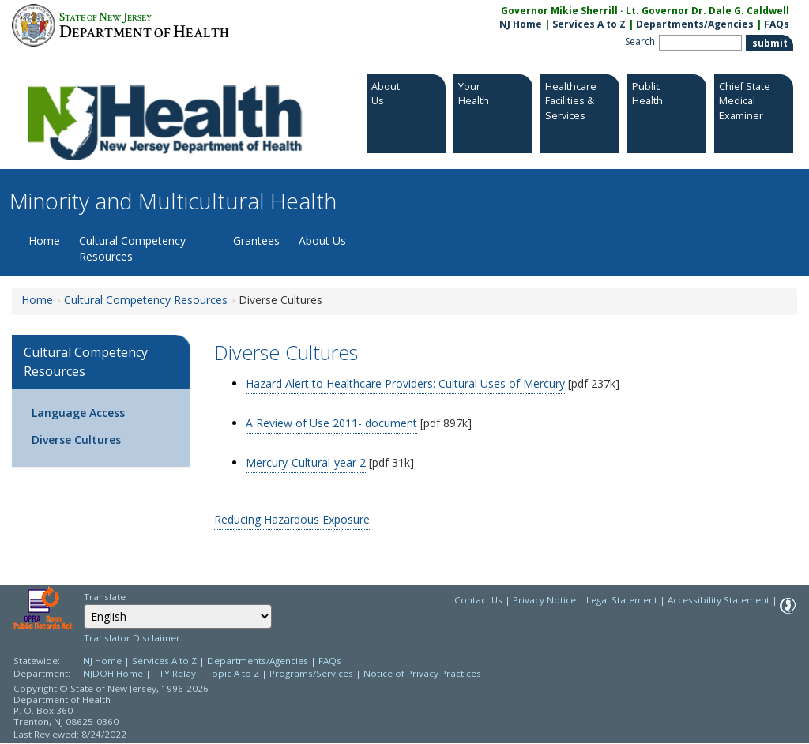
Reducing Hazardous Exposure (292, 519)
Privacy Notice (544, 600)
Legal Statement (621, 600)
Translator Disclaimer (132, 638)
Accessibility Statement (718, 600)
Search (640, 41)
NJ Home (520, 24)
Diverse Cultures (76, 439)
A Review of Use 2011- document (331, 422)
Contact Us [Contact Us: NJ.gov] (478, 600)
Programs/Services (311, 673)
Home (44, 240)
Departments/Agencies (695, 24)
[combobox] (178, 616)
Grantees (256, 240)
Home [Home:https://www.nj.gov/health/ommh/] (37, 299)
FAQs (329, 661)
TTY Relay (175, 673)
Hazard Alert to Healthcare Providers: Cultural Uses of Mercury (405, 383)
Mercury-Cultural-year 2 (306, 462)
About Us (322, 240)
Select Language (83, 603)
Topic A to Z (232, 673)
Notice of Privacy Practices (422, 673)
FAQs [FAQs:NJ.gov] (776, 24)
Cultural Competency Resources (132, 248)
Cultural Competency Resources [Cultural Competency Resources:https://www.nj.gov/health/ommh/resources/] (146, 299)
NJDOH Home (113, 673)
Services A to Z (589, 24)
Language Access (78, 412)
